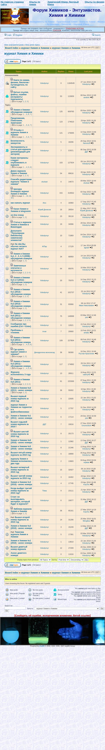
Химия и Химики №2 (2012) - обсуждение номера (21, 303)
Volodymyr (44, 83)
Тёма (44, 491)
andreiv (86, 97)
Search (96, 35)
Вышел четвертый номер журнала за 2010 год (20, 469)
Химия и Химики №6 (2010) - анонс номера (21, 441)
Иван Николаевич (86, 305)
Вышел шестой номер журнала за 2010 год (20, 434)
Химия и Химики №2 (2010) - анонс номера (21, 527)
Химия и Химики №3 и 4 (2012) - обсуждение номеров (21, 279)
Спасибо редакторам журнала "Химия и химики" (21, 181)
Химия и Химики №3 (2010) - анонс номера (21, 483)
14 (27, 196)
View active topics (32, 45)
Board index (12, 48)
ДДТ (86, 152)
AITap (44, 246)
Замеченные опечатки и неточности (18, 268)
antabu (86, 333)
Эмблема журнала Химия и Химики (21, 510)
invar (44, 331)
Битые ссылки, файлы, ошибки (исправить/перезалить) (20, 95)
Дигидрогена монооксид (44, 352)
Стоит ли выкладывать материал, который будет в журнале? (20, 500)
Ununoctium (86, 425)
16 (12, 198)
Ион (44, 203)
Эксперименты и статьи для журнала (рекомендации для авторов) (21, 150)
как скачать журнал (20, 203)
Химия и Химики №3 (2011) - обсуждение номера (21, 363)
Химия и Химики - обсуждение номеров (21, 111)
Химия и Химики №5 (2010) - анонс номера (21, 447)
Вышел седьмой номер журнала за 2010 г (20, 424)
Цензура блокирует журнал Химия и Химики (20, 191)
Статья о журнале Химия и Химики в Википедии (21, 224)
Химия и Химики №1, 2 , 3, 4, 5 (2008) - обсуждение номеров (21, 256)
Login (8, 35)
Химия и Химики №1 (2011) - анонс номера (21, 417)
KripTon (86, 484)
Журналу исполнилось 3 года (21, 373)
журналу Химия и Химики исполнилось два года (21, 461)
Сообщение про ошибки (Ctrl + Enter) (21, 325)
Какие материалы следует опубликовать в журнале (19, 161)
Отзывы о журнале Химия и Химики (19, 132)
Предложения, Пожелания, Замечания (18, 120)
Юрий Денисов (44, 210)
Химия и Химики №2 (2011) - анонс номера (21, 389)
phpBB (41, 646)
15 (30, 196)
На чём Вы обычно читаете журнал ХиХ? (19, 246)
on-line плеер (17, 215)
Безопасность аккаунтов (18, 142)
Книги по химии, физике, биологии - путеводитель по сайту (20, 83)
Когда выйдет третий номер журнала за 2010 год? (21, 490)
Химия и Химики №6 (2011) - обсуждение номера (21, 315)
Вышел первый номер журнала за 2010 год (20, 398)
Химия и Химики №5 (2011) (20, 380)
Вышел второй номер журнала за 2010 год (20, 519)
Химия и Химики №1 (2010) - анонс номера (21, 541)
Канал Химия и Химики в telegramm (21, 210)
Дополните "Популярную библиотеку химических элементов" (17, 235)
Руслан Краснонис (86, 354)
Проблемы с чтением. (17, 331)
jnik (86, 317)
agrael (86, 248)
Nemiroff (86, 143)
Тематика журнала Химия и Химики (19, 534)
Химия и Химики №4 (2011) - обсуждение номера (21, 339)
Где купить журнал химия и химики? (19, 351)
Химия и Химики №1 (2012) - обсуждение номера (21, 291)
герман (87, 462)
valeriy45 (86, 374)
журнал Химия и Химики (35, 48)
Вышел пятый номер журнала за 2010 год (21, 453)
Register (17, 35)
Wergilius (86, 521)
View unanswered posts (14, 45)
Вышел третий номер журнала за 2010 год (21, 477)
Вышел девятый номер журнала (19, 548)
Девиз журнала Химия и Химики (19, 172)
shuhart (44, 182)
